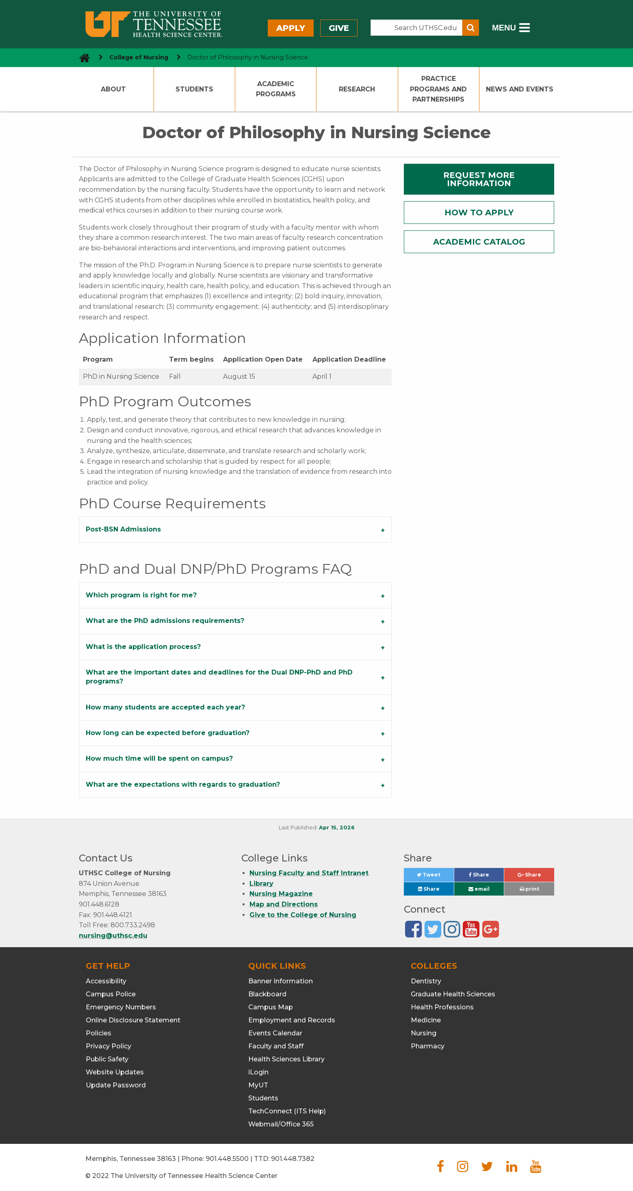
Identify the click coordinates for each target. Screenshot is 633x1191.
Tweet (435, 877)
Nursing (423, 1033)
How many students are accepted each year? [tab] (165, 707)
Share (486, 877)
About (113, 89)
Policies (98, 1033)
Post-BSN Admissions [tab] (123, 529)
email (479, 889)
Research (357, 89)
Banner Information (280, 981)
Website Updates (115, 1072)
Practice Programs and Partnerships (438, 89)
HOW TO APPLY (479, 212)
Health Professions (442, 1007)
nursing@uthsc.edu (113, 935)
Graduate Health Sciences (453, 994)
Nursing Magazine (281, 894)
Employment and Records (291, 1020)
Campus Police (111, 994)
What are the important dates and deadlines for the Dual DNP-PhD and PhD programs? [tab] (219, 676)
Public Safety (107, 1059)
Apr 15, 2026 (337, 827)
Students (194, 89)
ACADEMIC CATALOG (479, 242)
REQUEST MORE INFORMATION (479, 179)
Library (261, 883)
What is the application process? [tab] (143, 647)
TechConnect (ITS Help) (287, 1111)
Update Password (116, 1085)
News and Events (519, 89)
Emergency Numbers (121, 1007)
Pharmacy (427, 1046)
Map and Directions (283, 904)
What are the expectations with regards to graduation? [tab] (183, 784)
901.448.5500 (227, 1159)
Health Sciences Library (286, 1059)
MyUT (258, 1085)
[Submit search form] (470, 28)
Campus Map (270, 1007)
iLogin (258, 1072)
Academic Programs (276, 89)
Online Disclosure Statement (133, 1020)
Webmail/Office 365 (281, 1124)
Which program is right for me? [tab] (141, 595)
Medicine (426, 1020)
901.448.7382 (292, 1159)
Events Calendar (275, 1033)
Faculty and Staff (275, 1046)
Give (339, 28)
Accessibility (106, 981)
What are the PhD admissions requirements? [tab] (165, 621)
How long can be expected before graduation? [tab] (167, 733)
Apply (290, 28)
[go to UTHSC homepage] (81, 57)
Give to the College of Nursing (302, 915)
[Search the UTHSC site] (416, 28)
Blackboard (267, 994)
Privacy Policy (108, 1046)
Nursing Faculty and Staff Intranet (309, 873)
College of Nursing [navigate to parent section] (138, 57)
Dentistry (426, 981)
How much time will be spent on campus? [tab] (159, 758)
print (529, 889)
